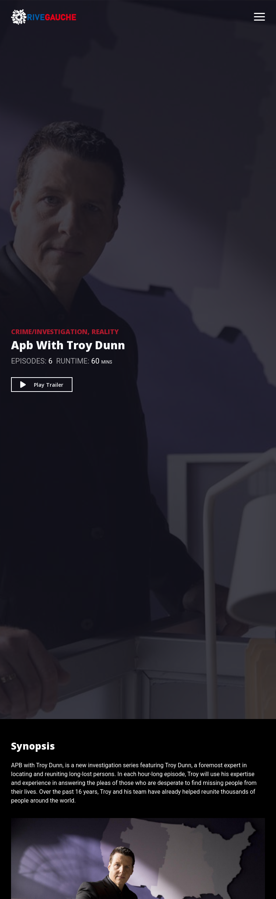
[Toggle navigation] (256, 17)
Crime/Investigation (49, 331)
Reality (105, 331)
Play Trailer (41, 384)
